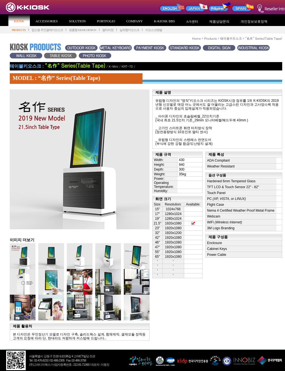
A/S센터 (192, 21)
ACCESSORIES (46, 21)
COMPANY (134, 21)
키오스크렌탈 (153, 30)
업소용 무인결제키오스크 (47, 30)
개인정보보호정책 (254, 21)
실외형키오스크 (129, 30)
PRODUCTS (18, 30)
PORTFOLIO (106, 21)
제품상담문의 (219, 21)
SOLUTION (77, 21)
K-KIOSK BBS (164, 21)
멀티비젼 (107, 30)
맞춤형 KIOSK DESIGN (82, 30)
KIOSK (19, 21)
